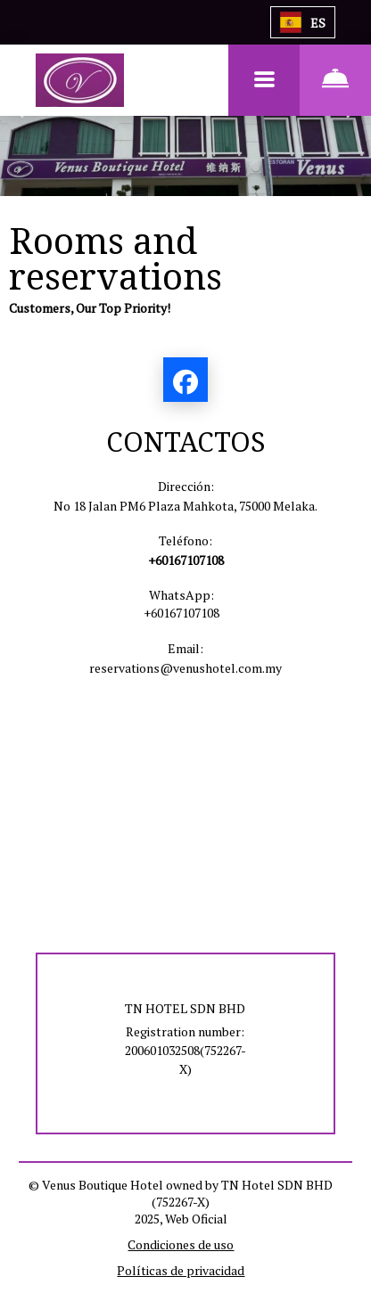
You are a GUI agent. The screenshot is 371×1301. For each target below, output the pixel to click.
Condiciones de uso (181, 1244)
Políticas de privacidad (180, 1270)
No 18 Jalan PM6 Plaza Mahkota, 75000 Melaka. (185, 505)
